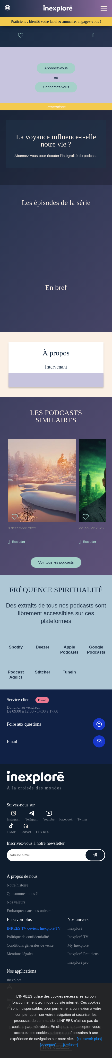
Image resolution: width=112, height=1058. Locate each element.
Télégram (31, 816)
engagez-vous (89, 21)
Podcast (26, 828)
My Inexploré (78, 945)
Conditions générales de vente (30, 945)
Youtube (48, 816)
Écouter (18, 542)
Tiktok (11, 828)
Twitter (82, 819)
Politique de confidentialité (28, 937)
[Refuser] (70, 1045)
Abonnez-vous (56, 68)
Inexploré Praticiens (82, 954)
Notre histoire (17, 885)
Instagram (13, 816)
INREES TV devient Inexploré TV (34, 928)
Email (56, 741)
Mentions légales (20, 954)
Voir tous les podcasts (56, 562)
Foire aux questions (56, 724)
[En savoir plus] (89, 1039)
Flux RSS (42, 832)
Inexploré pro (77, 962)
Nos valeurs (16, 902)
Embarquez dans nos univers (29, 911)
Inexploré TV (77, 937)
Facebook (65, 819)
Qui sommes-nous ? (22, 894)
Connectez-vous (56, 87)
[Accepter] (48, 1045)
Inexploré (74, 928)
